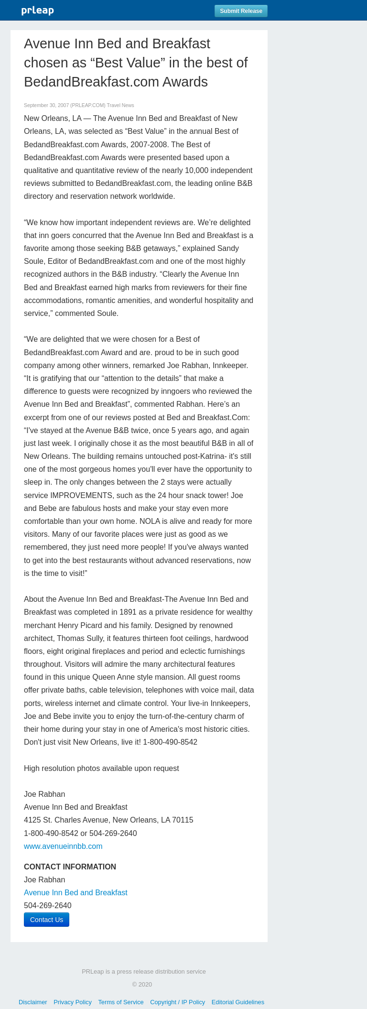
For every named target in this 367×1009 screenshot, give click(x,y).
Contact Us (46, 919)
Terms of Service (120, 1002)
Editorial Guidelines (238, 1002)
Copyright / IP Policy (177, 1002)
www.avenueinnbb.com (63, 846)
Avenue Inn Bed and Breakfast (76, 893)
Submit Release (241, 11)
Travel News (120, 105)
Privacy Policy (73, 1002)
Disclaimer (33, 1002)
